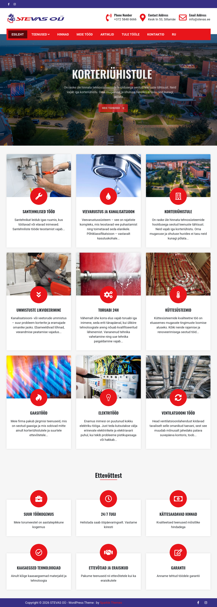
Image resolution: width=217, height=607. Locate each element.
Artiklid (107, 34)
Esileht (18, 34)
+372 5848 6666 (125, 19)
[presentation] (18, 90)
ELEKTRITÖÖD (108, 413)
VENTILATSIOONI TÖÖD (178, 413)
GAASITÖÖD (38, 413)
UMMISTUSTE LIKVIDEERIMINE (38, 310)
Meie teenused (121, 108)
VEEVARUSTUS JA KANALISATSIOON (108, 211)
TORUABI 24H (108, 310)
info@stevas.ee (199, 19)
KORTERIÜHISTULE (178, 211)
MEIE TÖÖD (85, 34)
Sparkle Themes (111, 602)
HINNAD (63, 34)
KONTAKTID (155, 34)
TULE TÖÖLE (130, 34)
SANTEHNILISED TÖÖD (39, 211)
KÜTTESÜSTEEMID (178, 310)
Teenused (39, 34)
